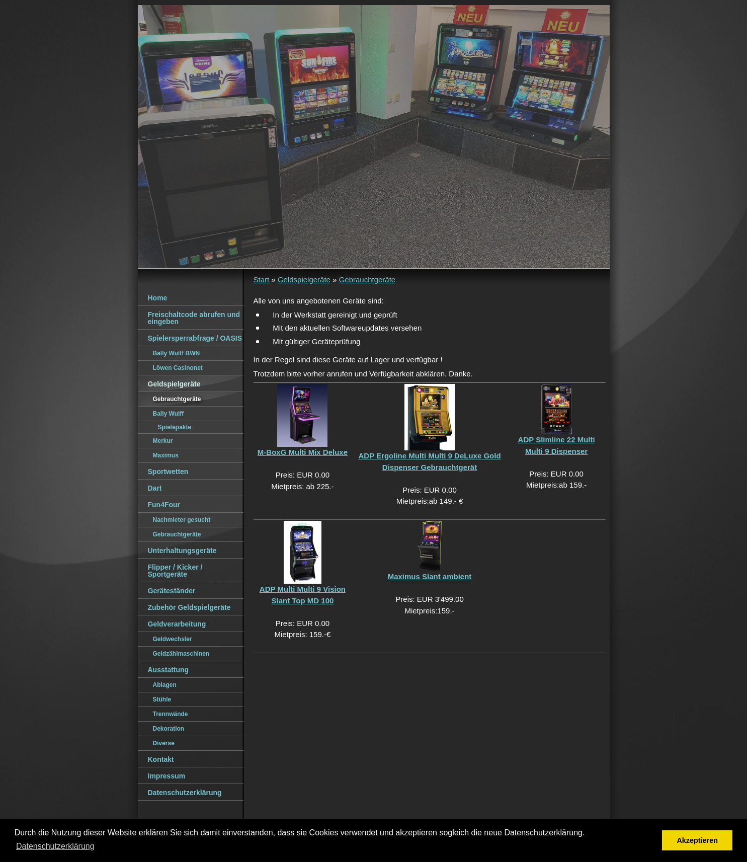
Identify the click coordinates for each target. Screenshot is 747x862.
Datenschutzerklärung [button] (55, 846)
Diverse (164, 743)
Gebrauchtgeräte (367, 279)
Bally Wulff (168, 413)
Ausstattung (168, 670)
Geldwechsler (172, 639)
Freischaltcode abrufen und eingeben (194, 318)
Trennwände (170, 714)
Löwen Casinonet (178, 367)
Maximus (166, 455)
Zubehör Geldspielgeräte (189, 607)
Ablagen (165, 684)
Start (262, 279)
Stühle (162, 699)
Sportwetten (168, 471)
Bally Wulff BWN (176, 353)
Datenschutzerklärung (185, 793)
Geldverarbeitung (177, 624)
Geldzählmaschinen (181, 653)
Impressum (167, 776)
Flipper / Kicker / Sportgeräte (175, 570)
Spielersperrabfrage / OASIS (195, 338)
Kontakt (161, 759)
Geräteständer (172, 591)
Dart (155, 488)
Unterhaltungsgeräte (182, 550)
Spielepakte (175, 427)
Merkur (163, 440)
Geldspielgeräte (304, 279)
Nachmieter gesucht (182, 519)
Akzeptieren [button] (697, 840)
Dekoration (169, 728)
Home (158, 298)
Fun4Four (164, 505)
